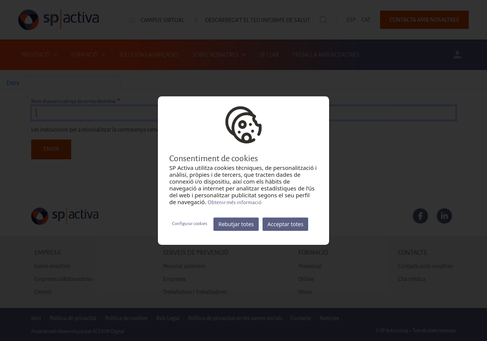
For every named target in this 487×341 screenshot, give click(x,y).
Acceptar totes (285, 224)
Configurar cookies (189, 223)
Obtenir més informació (234, 202)
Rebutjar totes (236, 224)
